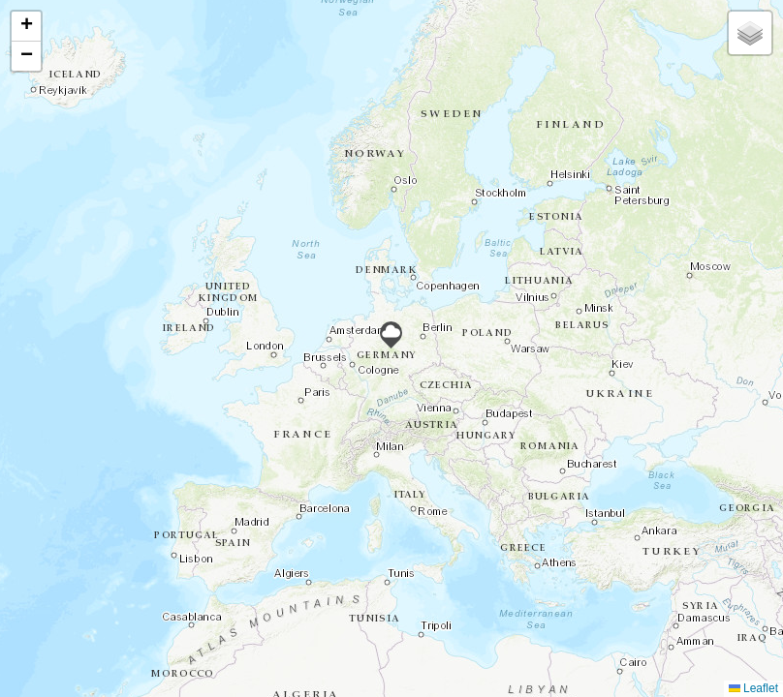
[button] (391, 334)
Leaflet (753, 688)
